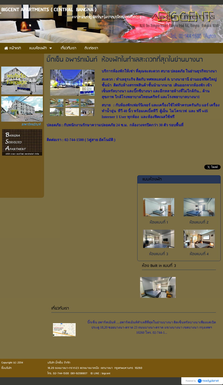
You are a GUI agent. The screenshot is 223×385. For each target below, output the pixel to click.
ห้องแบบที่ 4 (199, 254)
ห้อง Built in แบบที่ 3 (159, 265)
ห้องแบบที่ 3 (158, 254)
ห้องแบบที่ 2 (199, 222)
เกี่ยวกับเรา (60, 308)
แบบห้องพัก (152, 179)
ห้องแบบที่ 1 (159, 222)
